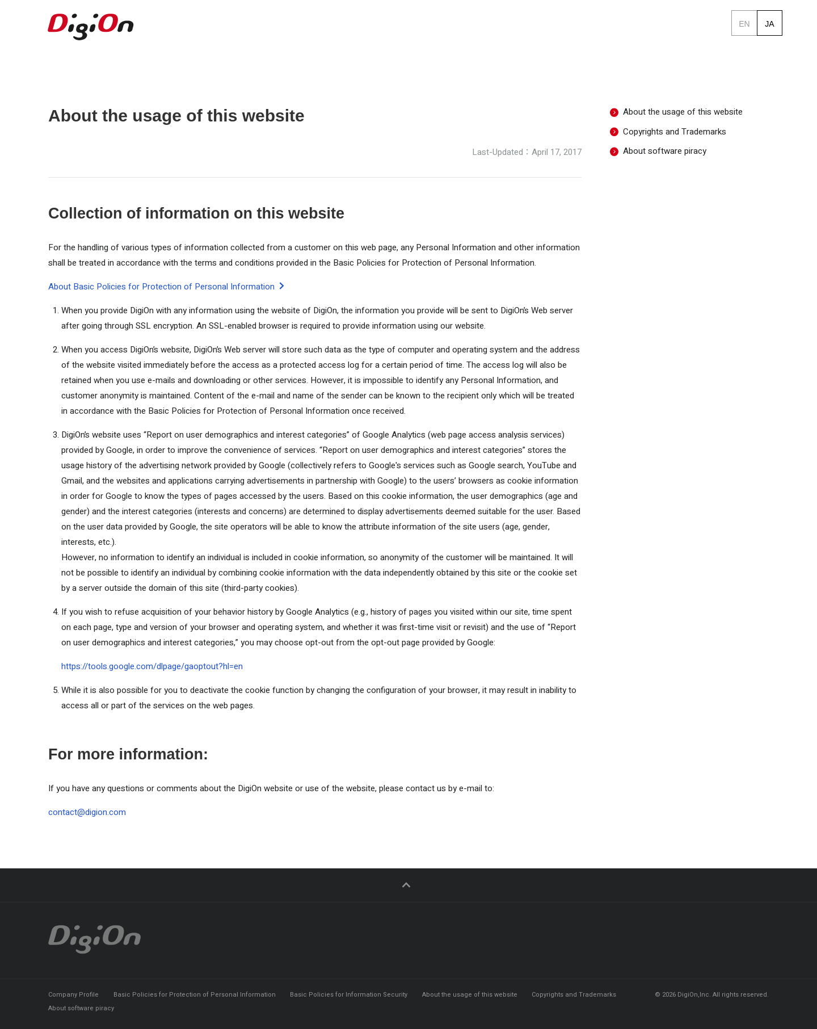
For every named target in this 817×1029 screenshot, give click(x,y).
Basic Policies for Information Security (348, 994)
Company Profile (73, 994)
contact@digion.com (87, 819)
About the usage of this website (676, 119)
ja (769, 22)
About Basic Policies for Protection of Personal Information (166, 293)
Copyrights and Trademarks (668, 138)
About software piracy (658, 158)
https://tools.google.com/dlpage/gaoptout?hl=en (152, 673)
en (744, 22)
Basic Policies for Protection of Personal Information (194, 994)
